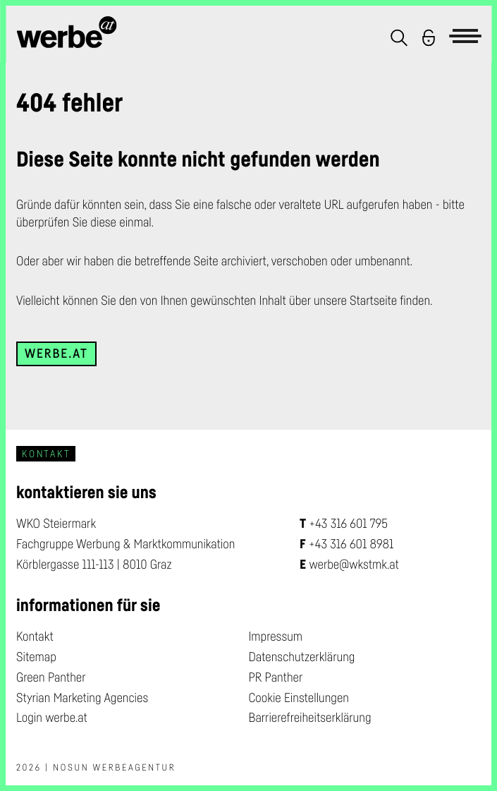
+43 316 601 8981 (351, 544)
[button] (398, 38)
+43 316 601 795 (348, 523)
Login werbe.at (51, 717)
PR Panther (276, 677)
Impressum (276, 636)
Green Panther (51, 677)
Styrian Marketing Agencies (82, 698)
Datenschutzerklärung (302, 657)
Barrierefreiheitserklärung (310, 717)
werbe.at (56, 353)
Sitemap (36, 657)
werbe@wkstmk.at (354, 564)
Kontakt (35, 636)
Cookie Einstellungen (299, 698)
